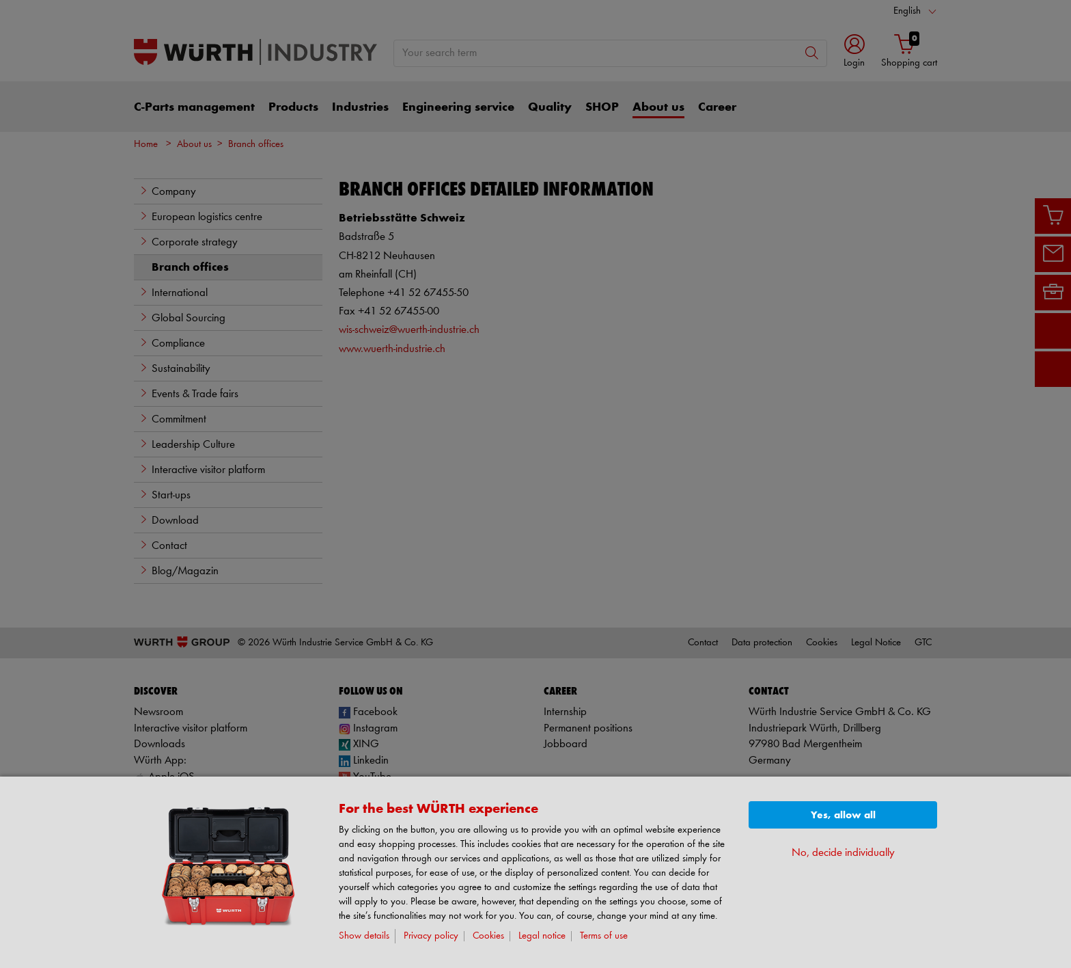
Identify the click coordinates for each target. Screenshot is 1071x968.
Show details (364, 936)
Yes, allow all (843, 815)
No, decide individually (843, 853)
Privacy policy (431, 936)
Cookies (488, 936)
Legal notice (542, 936)
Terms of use (604, 936)
